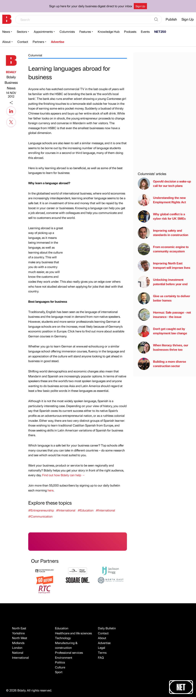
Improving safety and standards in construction (163, 233)
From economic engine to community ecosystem (163, 249)
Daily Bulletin (107, 628)
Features (85, 32)
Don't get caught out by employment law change (162, 331)
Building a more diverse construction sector (162, 364)
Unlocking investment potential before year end (163, 282)
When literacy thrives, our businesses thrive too (163, 347)
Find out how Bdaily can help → (63, 475)
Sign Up (140, 6)
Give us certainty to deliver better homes (164, 298)
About (6, 42)
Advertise (57, 42)
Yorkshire (18, 633)
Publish (171, 19)
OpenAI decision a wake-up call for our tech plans (164, 184)
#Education (86, 510)
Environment (63, 657)
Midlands (18, 643)
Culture (60, 667)
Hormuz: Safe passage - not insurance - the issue (164, 315)
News (6, 32)
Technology (63, 638)
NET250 (160, 32)
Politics (60, 662)
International (20, 657)
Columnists (67, 32)
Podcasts (130, 32)
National (17, 653)
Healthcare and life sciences (73, 633)
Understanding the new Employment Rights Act (162, 200)
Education (61, 628)
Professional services (69, 653)
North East (19, 628)
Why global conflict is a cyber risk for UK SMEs (162, 216)
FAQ (101, 657)
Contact (22, 42)
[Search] (156, 19)
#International (65, 510)
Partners (38, 42)
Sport (58, 672)
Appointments (43, 32)
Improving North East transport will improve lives (164, 265)
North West (19, 638)
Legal (101, 648)
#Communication (40, 516)
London (17, 648)
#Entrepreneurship (41, 510)
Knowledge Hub (108, 32)
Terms (102, 653)
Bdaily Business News (11, 82)
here (50, 490)
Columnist (35, 55)
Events (145, 32)
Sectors (22, 32)
